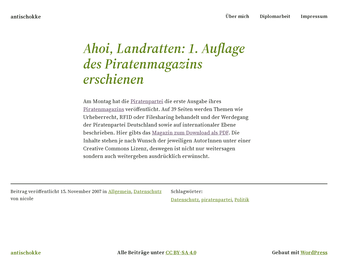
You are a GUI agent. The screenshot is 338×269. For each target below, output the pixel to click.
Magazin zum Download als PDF (190, 132)
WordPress (313, 252)
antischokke (26, 16)
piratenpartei (216, 199)
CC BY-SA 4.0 (181, 252)
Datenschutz (148, 191)
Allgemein (119, 191)
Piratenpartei (146, 101)
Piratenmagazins (103, 109)
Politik (241, 199)
